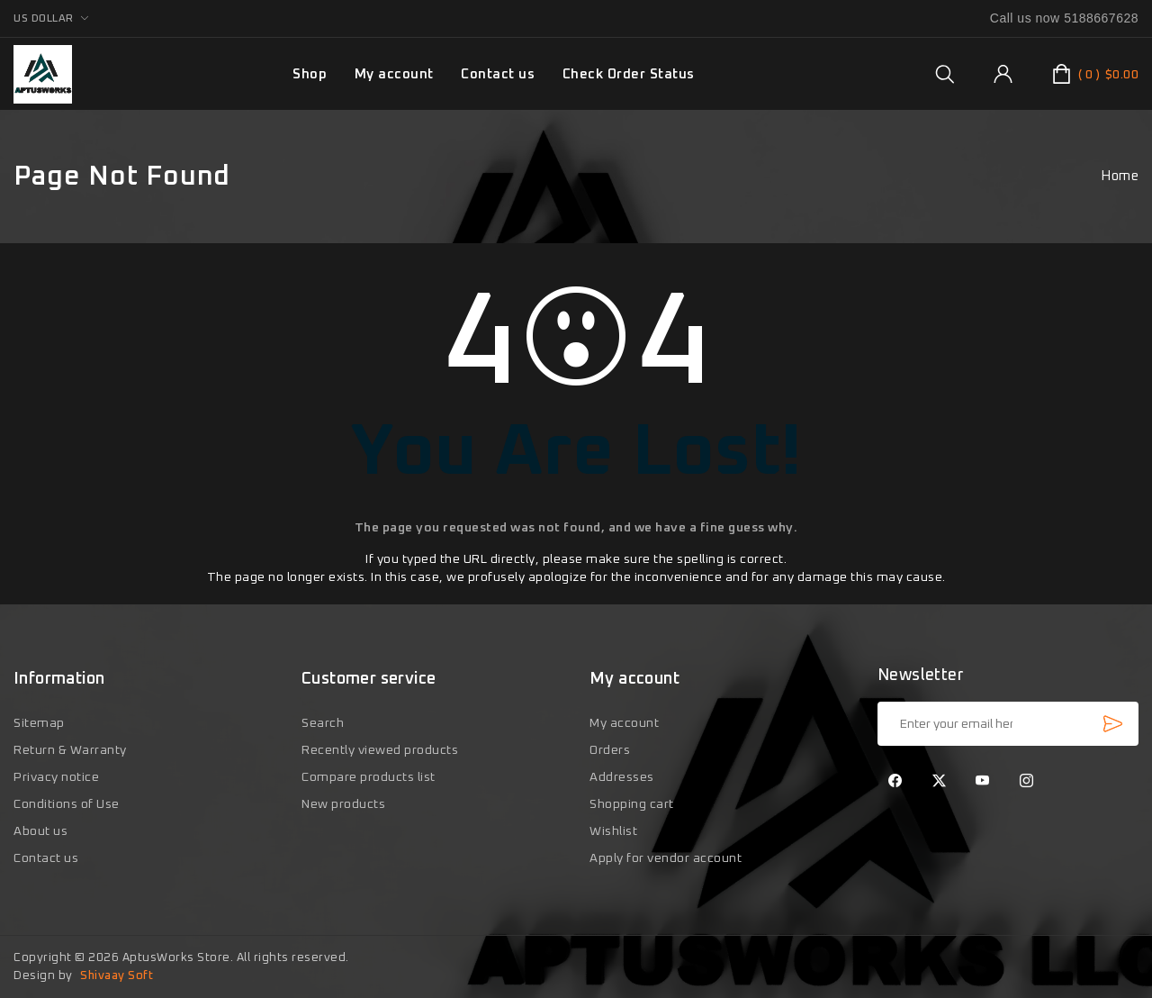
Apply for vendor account (666, 858)
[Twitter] (940, 782)
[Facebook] (896, 782)
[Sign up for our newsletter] (1008, 724)
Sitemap (39, 723)
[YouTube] (983, 782)
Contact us (498, 74)
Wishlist (613, 831)
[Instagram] (1027, 782)
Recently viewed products (380, 750)
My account (394, 74)
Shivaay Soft (116, 976)
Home (1119, 176)
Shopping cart (632, 804)
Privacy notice (56, 777)
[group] (944, 74)
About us (41, 831)
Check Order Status (628, 74)
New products (343, 804)
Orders (610, 750)
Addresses (622, 777)
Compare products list (369, 777)
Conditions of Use (67, 804)
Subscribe (1112, 723)
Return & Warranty (70, 750)
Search (323, 723)
